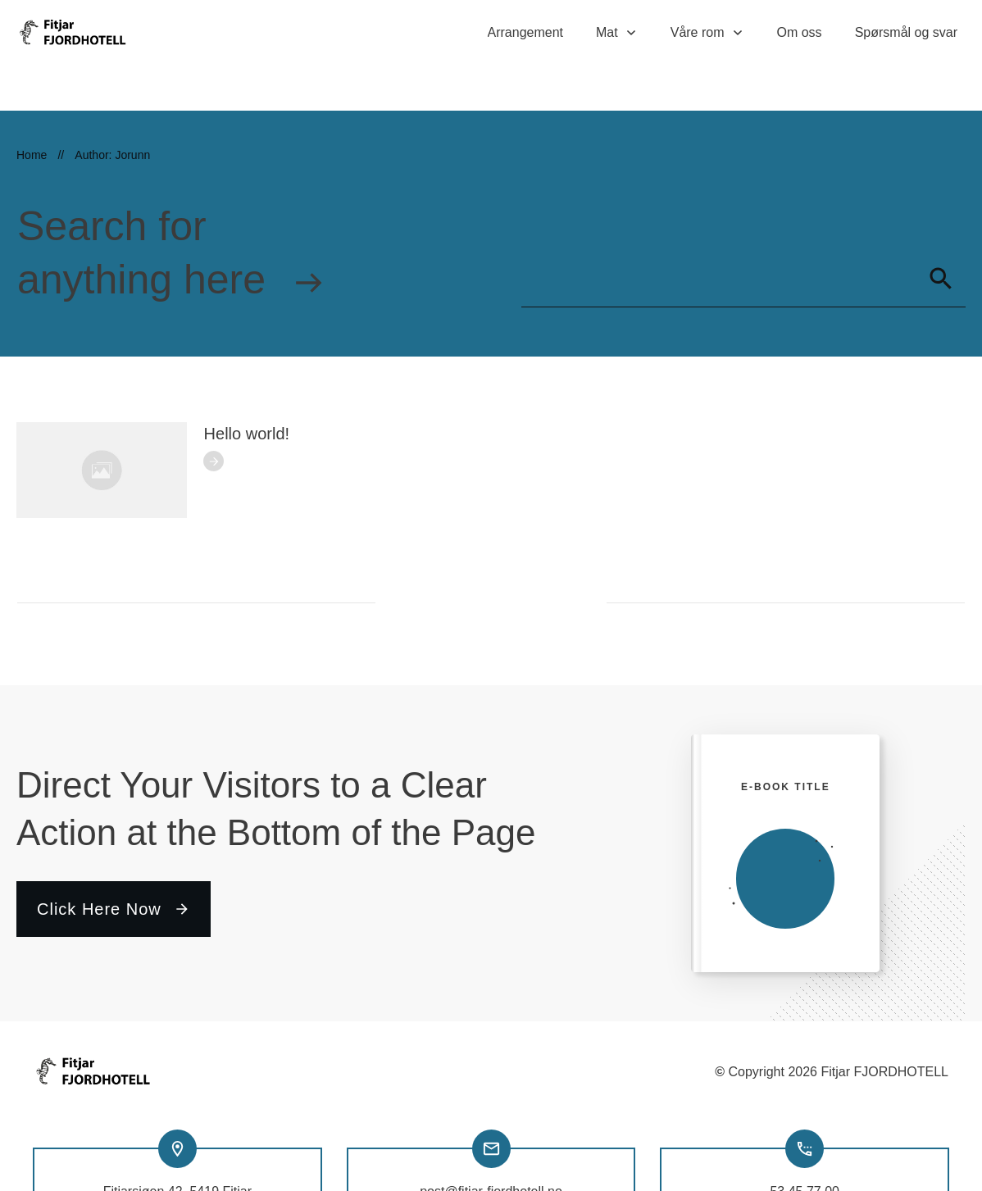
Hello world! (246, 389)
